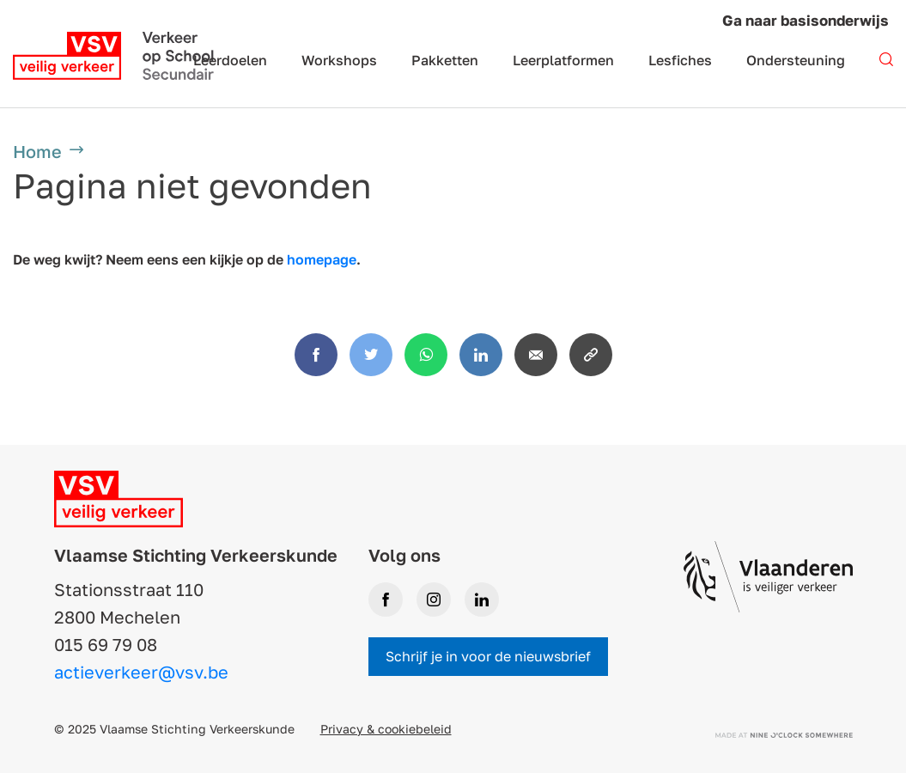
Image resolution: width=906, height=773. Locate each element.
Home (37, 151)
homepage (321, 259)
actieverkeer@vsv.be (141, 671)
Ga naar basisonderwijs (805, 20)
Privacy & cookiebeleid (386, 728)
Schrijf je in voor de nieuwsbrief (488, 656)
